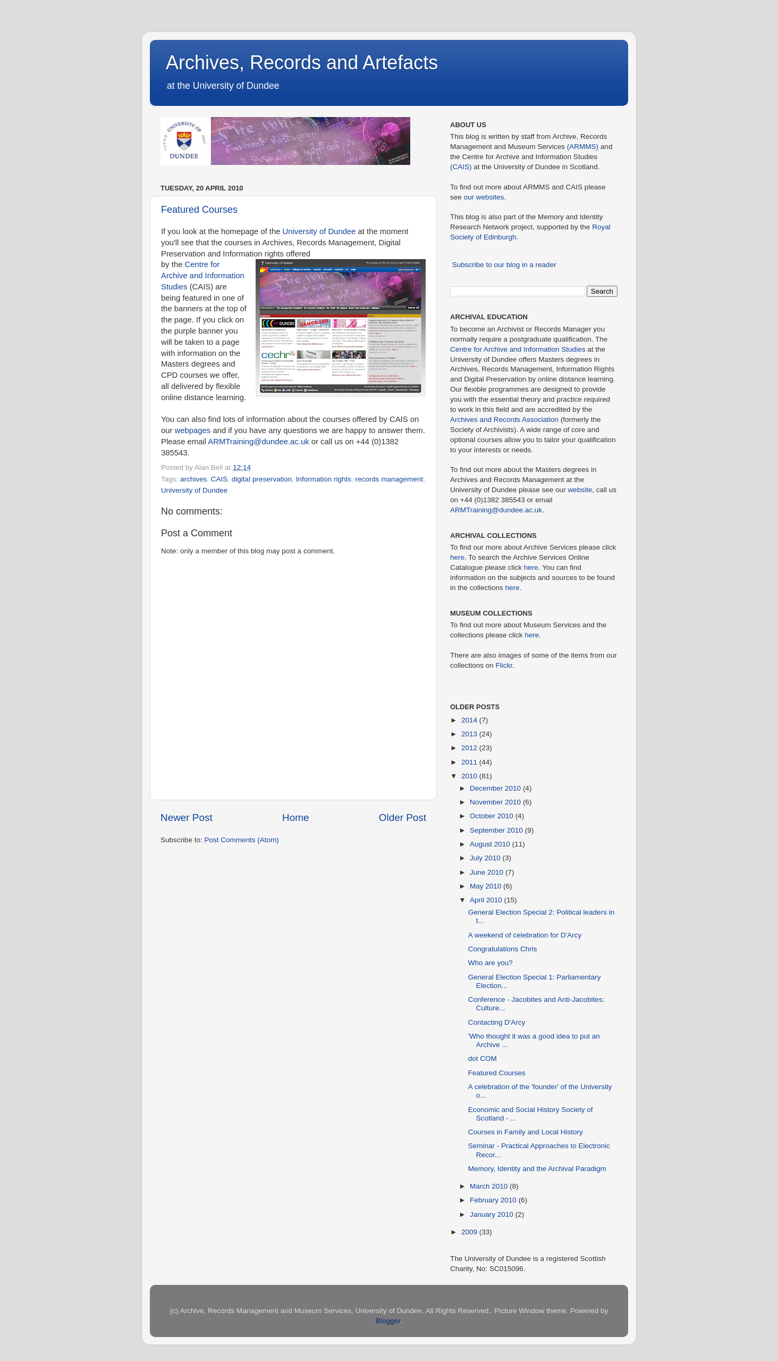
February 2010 (494, 1200)
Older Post (402, 817)
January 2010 (492, 1214)
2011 (470, 762)
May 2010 (486, 886)
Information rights (323, 479)
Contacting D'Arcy (497, 1022)
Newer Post (186, 817)
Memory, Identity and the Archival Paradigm (537, 1169)
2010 (470, 776)
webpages (193, 430)
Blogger (388, 1321)
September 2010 (497, 830)
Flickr (504, 665)
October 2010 (492, 816)
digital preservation (262, 479)
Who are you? (490, 963)
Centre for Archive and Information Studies (202, 275)
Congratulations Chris (502, 949)
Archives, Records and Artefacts (302, 62)
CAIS (219, 479)
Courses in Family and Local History (525, 1132)
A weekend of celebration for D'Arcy (524, 935)
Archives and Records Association (504, 420)
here (457, 557)
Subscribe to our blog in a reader (504, 265)
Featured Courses (199, 209)
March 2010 (490, 1186)
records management (390, 479)
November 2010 (496, 802)
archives (193, 479)
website (580, 490)
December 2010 (496, 788)
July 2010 (486, 858)
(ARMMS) (582, 147)
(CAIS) (461, 167)
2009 (470, 1232)
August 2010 (491, 844)
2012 (470, 748)
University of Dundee (319, 231)
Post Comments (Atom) (242, 840)
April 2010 (487, 900)
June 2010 (487, 872)
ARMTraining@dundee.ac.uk (258, 441)
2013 (470, 734)
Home (295, 817)
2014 (470, 720)
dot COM (482, 1059)
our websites (484, 197)
